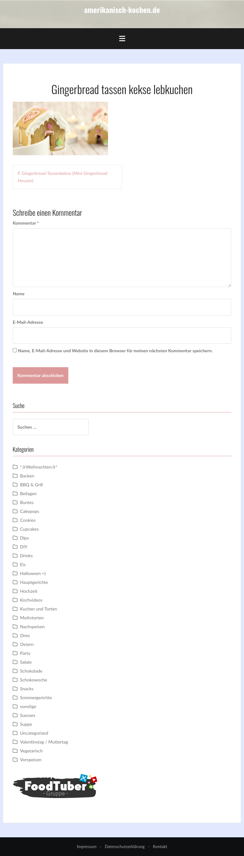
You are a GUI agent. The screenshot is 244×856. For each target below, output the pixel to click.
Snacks (26, 688)
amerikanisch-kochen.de (122, 9)
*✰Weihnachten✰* (39, 467)
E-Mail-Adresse (28, 322)
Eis (22, 564)
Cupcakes (29, 529)
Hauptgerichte (34, 582)
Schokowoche (33, 679)
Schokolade (31, 671)
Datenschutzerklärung (125, 846)
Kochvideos (31, 600)
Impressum (87, 846)
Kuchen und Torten (38, 608)
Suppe (26, 724)
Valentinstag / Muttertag (44, 741)
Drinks (26, 555)
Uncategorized (34, 733)
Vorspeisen (30, 759)
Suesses (27, 715)
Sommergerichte (36, 697)
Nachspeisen (32, 626)
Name (18, 293)
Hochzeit (28, 591)
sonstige (28, 706)
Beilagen (28, 493)
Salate (26, 662)
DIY (23, 546)
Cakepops (29, 511)
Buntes (27, 502)
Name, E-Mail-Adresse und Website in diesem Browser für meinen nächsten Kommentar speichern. (115, 350)
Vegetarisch (31, 750)
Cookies (28, 520)
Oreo (25, 635)
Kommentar (26, 223)
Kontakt (160, 846)
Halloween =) (33, 573)
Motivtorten (32, 617)
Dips (24, 537)
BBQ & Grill (31, 484)
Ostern (26, 644)
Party (25, 653)
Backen (27, 475)
